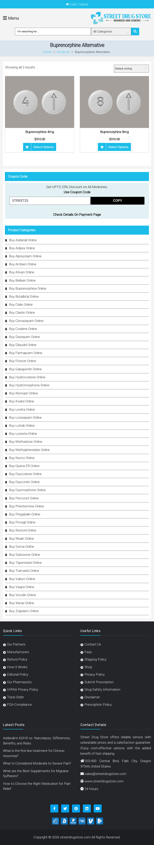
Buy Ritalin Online (21, 539)
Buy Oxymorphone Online (27, 490)
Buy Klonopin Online (23, 393)
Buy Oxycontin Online (24, 482)
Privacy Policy (94, 674)
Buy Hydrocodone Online (27, 377)
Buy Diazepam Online (24, 337)
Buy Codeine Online (23, 329)
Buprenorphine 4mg (39, 132)
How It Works (17, 667)
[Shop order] (131, 69)
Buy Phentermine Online (26, 506)
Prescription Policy (98, 704)
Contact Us (92, 644)
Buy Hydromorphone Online (29, 385)
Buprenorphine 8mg (114, 132)
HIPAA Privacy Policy (22, 689)
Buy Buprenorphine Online (27, 288)
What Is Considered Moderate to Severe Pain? (37, 763)
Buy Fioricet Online (22, 361)
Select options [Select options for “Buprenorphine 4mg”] (43, 147)
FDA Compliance (19, 704)
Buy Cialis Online (21, 304)
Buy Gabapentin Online (25, 369)
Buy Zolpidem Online (24, 611)
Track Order (15, 697)
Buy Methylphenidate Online (29, 450)
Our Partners (16, 644)
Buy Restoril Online (22, 530)
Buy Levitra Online (22, 409)
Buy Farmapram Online (25, 353)
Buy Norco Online (21, 458)
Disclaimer (92, 697)
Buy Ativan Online (21, 272)
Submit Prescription (98, 682)
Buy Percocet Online (24, 498)
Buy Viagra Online (21, 587)
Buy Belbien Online (22, 280)
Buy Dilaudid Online (22, 345)
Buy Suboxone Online (24, 555)
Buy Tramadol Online (24, 571)
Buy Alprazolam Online (25, 256)
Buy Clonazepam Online (26, 321)
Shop (88, 667)
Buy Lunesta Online (23, 434)
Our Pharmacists (19, 682)
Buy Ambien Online (22, 264)
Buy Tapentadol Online (25, 563)
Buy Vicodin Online (22, 595)
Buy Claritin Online (22, 313)
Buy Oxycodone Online (25, 474)
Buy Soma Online (21, 547)
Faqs (88, 652)
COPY (117, 200)
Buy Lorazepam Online (25, 417)
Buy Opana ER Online (24, 466)
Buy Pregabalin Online (24, 514)
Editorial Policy (17, 674)
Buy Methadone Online (25, 442)
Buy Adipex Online (22, 248)
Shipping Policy (95, 659)
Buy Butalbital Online (24, 296)
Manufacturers (18, 652)
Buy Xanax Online (21, 603)
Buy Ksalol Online (21, 401)
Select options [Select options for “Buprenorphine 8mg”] (118, 147)
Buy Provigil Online (22, 522)
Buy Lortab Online (22, 426)
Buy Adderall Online (23, 240)
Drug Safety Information (102, 689)
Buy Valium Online (22, 579)
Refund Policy (17, 659)
